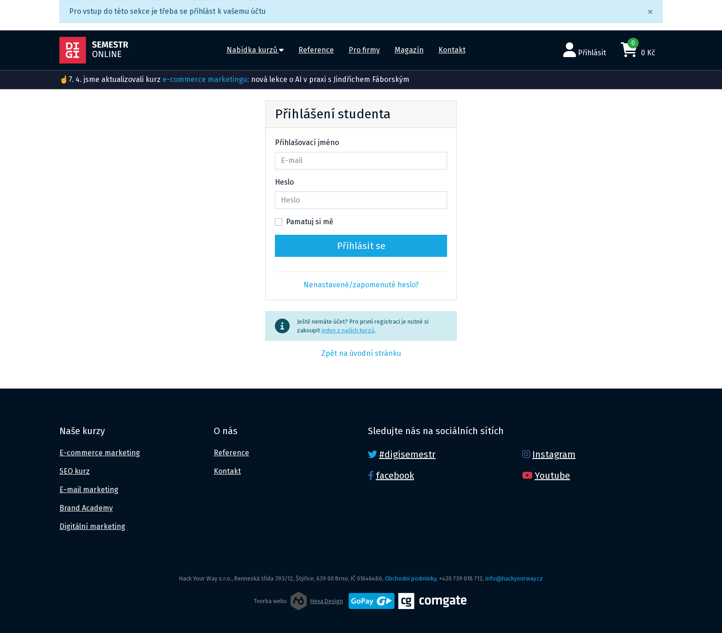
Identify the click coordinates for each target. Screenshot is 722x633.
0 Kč (638, 48)
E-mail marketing (88, 489)
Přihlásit (584, 49)
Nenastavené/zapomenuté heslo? (361, 284)
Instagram (554, 454)
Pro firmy (364, 50)
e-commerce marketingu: (206, 79)
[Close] (650, 11)
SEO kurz (74, 471)
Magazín (409, 50)
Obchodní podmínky (410, 578)
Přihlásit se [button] (361, 245)
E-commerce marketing (99, 452)
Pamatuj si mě (309, 221)
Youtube (552, 475)
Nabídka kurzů (255, 50)
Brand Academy (86, 508)
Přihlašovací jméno (307, 142)
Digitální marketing (92, 526)
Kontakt (452, 50)
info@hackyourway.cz (514, 578)
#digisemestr (407, 454)
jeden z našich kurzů (347, 330)
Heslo (284, 182)
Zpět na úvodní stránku (361, 353)
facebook (395, 475)
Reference (316, 50)
